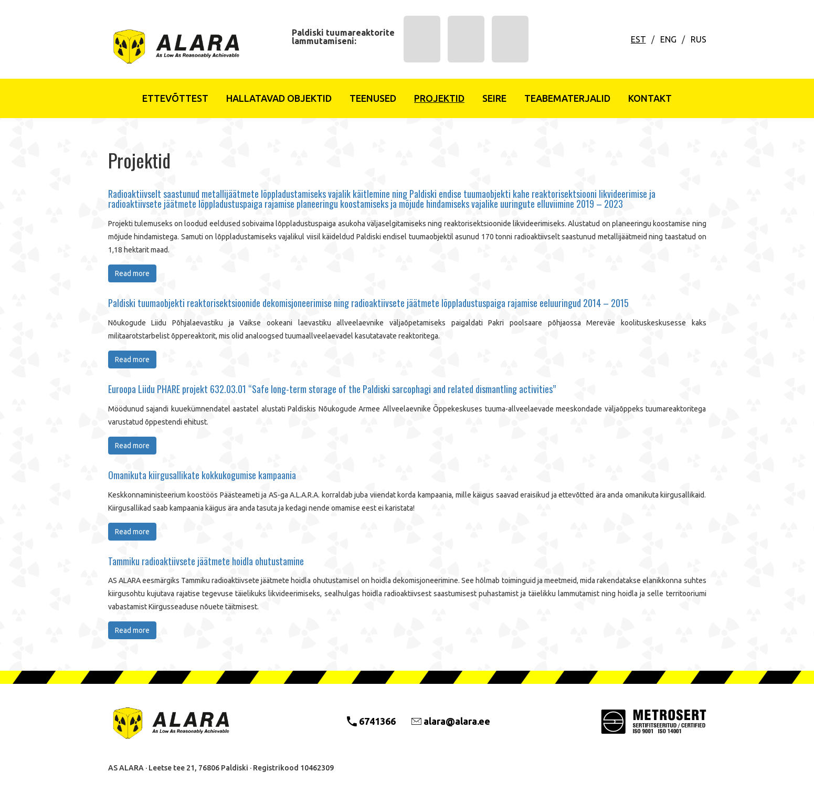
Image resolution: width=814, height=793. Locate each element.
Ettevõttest (175, 98)
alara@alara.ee (457, 721)
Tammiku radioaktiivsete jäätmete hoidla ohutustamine (206, 561)
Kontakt (650, 98)
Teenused (373, 98)
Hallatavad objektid (279, 98)
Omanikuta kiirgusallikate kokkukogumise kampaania (202, 475)
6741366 (377, 721)
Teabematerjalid (567, 98)
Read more (132, 273)
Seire (494, 98)
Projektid (439, 98)
